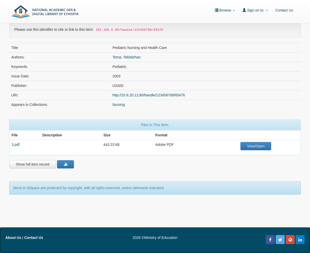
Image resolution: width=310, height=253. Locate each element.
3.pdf (15, 145)
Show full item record (32, 164)
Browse (225, 10)
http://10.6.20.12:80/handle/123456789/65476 (149, 95)
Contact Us (284, 10)
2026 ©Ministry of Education (154, 238)
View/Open (255, 146)
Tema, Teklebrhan (127, 57)
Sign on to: (255, 10)
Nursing (119, 105)
